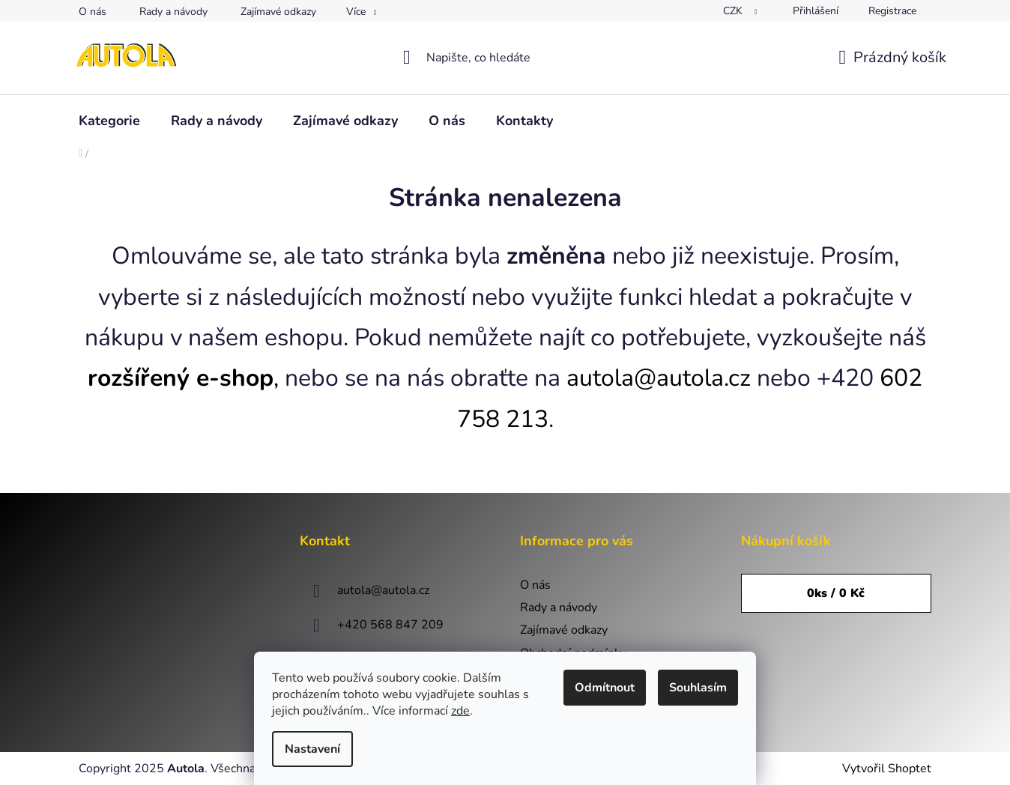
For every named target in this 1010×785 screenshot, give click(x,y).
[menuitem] (109, 120)
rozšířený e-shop (180, 378)
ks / (836, 593)
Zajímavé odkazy (278, 11)
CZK (734, 11)
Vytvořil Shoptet (886, 768)
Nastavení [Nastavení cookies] (312, 749)
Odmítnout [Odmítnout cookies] (605, 687)
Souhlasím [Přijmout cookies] (698, 687)
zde (460, 711)
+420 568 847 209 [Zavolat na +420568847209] (390, 624)
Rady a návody (173, 11)
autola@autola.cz (658, 378)
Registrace (892, 11)
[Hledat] (505, 58)
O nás (92, 11)
